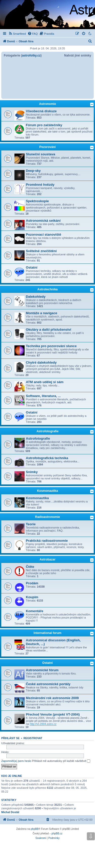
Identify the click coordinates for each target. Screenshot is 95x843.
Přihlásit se (10, 738)
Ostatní (31, 267)
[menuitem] (17, 34)
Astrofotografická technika (47, 458)
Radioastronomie (47, 517)
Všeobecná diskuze (41, 111)
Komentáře (34, 611)
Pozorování (47, 147)
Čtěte (30, 567)
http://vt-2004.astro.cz (43, 723)
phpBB (35, 829)
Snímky (32, 472)
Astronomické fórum (42, 670)
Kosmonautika (47, 491)
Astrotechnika (47, 289)
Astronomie (47, 104)
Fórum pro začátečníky (44, 125)
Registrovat (33, 738)
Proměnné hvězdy (40, 184)
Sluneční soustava (40, 154)
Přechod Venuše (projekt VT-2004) (53, 714)
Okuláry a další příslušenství (48, 329)
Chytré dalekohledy (41, 362)
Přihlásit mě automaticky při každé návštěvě (61, 761)
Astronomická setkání (43, 220)
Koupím (32, 597)
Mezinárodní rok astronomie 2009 (52, 698)
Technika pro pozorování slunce (51, 346)
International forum (47, 633)
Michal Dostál (10, 812)
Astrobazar (47, 559)
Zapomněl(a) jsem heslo (16, 760)
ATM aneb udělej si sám (45, 382)
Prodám (32, 583)
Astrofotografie (47, 431)
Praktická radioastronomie (47, 540)
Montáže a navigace (41, 313)
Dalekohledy (36, 296)
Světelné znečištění (41, 251)
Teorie (31, 524)
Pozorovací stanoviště (43, 234)
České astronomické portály (48, 684)
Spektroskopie (37, 201)
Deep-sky (33, 171)
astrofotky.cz (31, 55)
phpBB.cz (56, 833)
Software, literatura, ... (43, 396)
